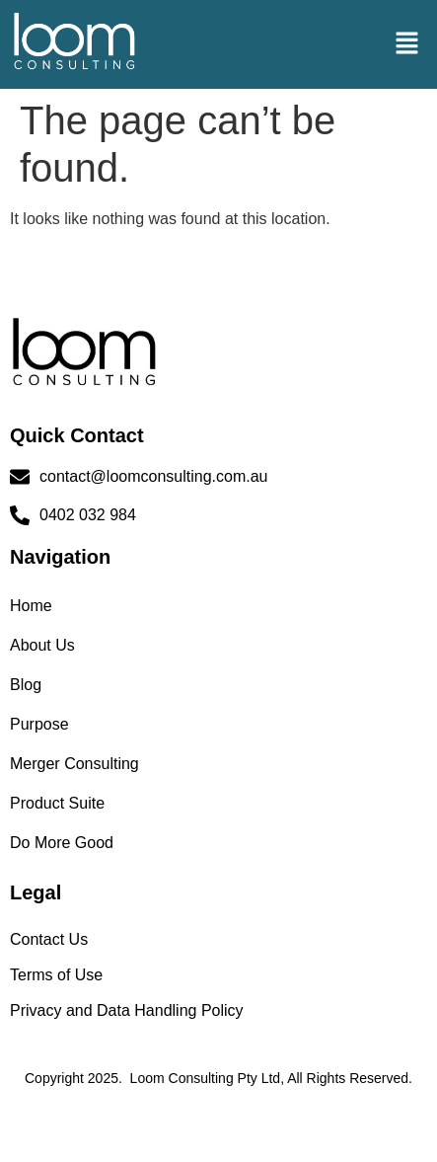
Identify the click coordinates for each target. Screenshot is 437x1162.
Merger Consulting (74, 763)
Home (31, 605)
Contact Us (49, 939)
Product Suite (57, 803)
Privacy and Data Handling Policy (127, 1010)
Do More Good (61, 842)
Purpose (39, 724)
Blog (25, 684)
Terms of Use (56, 975)
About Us (42, 645)
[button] (407, 44)
